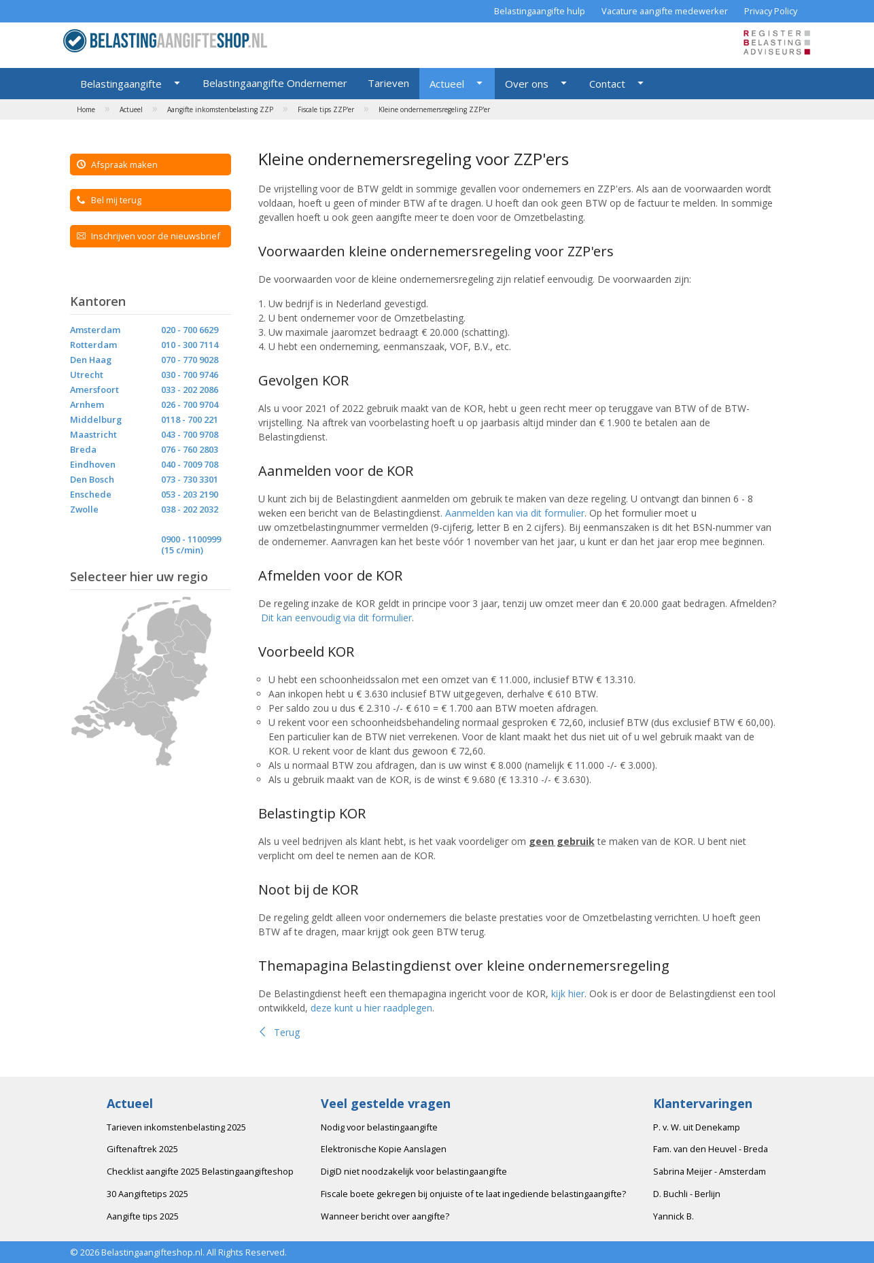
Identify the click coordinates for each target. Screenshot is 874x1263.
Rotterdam (93, 345)
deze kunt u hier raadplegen (371, 1007)
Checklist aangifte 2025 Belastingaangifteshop (200, 1171)
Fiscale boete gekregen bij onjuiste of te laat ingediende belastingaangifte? (473, 1194)
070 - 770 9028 (189, 359)
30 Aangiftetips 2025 (147, 1194)
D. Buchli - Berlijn (686, 1194)
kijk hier (567, 993)
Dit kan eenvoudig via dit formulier (336, 617)
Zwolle (84, 509)
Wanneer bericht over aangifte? (385, 1216)
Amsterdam (95, 330)
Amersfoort (94, 389)
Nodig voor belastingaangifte (379, 1127)
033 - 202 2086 (189, 389)
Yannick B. (673, 1216)
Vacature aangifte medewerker (664, 11)
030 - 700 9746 (189, 374)
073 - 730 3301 (189, 479)
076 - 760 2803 (189, 449)
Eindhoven (93, 464)
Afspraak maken (117, 164)
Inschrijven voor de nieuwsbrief (148, 236)
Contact (607, 83)
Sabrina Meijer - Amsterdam (709, 1171)
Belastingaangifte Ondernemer (275, 83)
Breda (83, 449)
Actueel (447, 83)
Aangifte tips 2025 (143, 1216)
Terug (279, 1032)
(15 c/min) (182, 550)
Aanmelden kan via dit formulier (514, 512)
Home (86, 109)
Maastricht (93, 434)
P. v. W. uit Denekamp (696, 1127)
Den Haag (90, 359)
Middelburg (96, 419)
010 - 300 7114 (189, 345)
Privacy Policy (770, 11)
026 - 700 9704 (189, 404)
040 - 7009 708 (189, 464)
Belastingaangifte (121, 83)
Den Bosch (92, 479)
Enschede (90, 494)
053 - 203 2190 (189, 494)
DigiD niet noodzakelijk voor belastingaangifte (414, 1171)
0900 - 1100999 (191, 539)
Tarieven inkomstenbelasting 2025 (176, 1127)
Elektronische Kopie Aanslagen (384, 1149)
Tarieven (388, 83)
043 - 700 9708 (189, 434)
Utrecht (86, 374)
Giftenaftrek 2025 (142, 1149)
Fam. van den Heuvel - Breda (710, 1149)
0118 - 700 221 (189, 419)
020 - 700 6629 (189, 330)
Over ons (526, 83)
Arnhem (87, 404)
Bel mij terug (109, 200)
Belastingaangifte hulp (539, 11)
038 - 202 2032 (189, 509)
